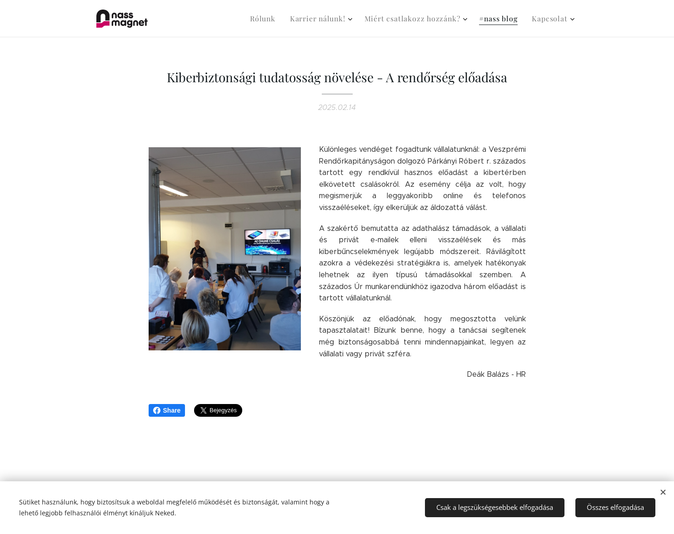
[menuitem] (277, 18)
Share (167, 410)
